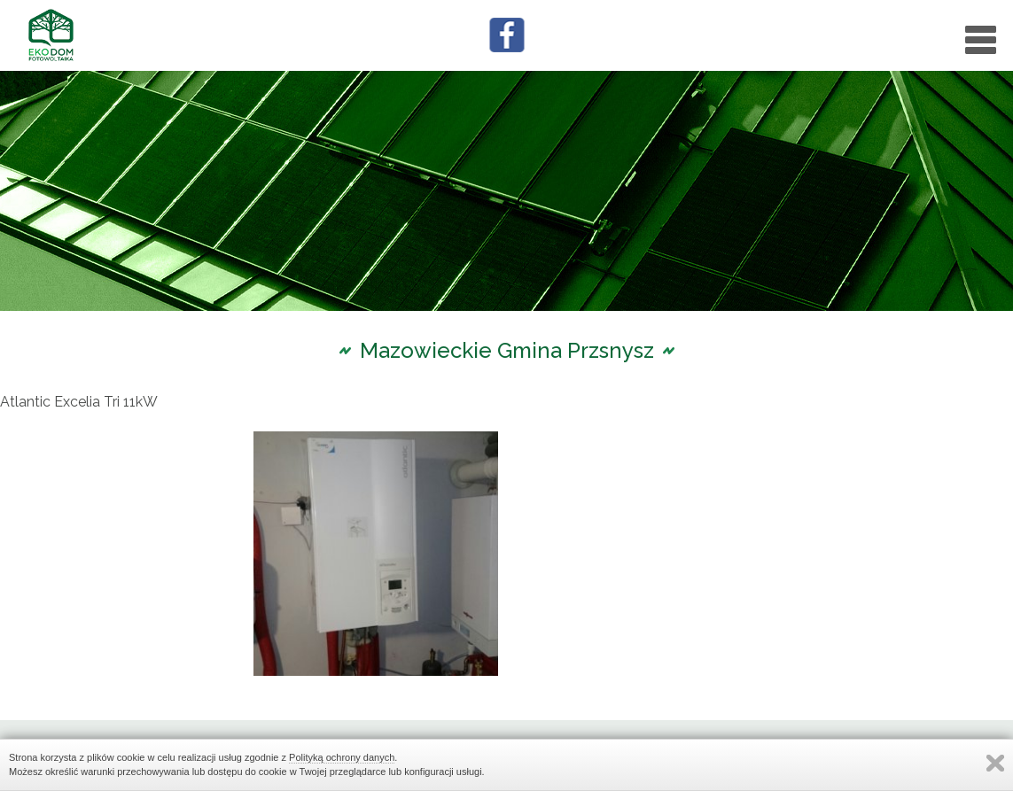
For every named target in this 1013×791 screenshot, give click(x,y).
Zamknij (995, 763)
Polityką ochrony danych (341, 757)
